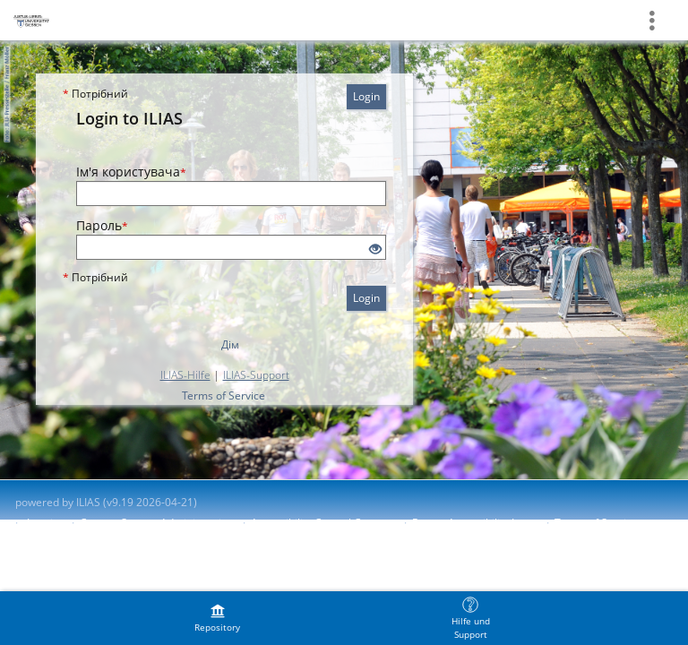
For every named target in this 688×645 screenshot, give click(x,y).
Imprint (45, 522)
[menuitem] (218, 618)
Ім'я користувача (131, 171)
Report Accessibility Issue (475, 522)
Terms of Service (223, 395)
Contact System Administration (157, 522)
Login (366, 96)
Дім (230, 344)
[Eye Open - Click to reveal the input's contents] (375, 249)
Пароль (102, 225)
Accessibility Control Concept (323, 522)
